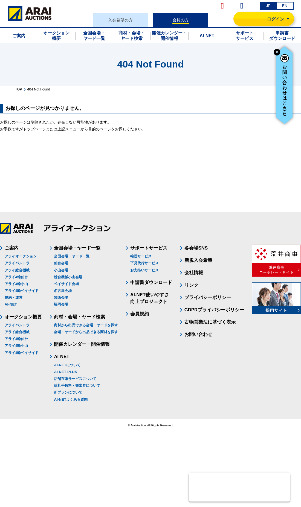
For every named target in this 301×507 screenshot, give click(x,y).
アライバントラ (17, 263)
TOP (18, 89)
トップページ (34, 129)
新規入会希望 (198, 260)
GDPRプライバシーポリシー (214, 309)
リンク (191, 285)
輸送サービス (141, 256)
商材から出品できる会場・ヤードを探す (86, 325)
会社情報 (193, 272)
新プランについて (68, 392)
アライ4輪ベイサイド (22, 291)
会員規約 (139, 313)
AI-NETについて (67, 365)
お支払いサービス (144, 270)
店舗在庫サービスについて (75, 379)
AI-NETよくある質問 (71, 399)
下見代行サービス (144, 263)
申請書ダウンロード (151, 282)
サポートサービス (148, 248)
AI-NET (11, 304)
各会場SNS (196, 248)
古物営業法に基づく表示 (210, 322)
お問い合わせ (198, 334)
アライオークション (21, 256)
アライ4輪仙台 (16, 277)
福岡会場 (61, 304)
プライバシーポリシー (207, 297)
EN (284, 6)
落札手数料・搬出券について (77, 385)
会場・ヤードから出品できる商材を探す (86, 332)
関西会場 (61, 297)
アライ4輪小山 (16, 284)
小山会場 (61, 270)
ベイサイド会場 (66, 284)
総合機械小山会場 (68, 277)
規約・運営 (13, 297)
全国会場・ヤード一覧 (71, 256)
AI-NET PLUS (65, 372)
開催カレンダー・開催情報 (82, 344)
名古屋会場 (63, 291)
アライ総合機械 (17, 270)
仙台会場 (61, 263)
